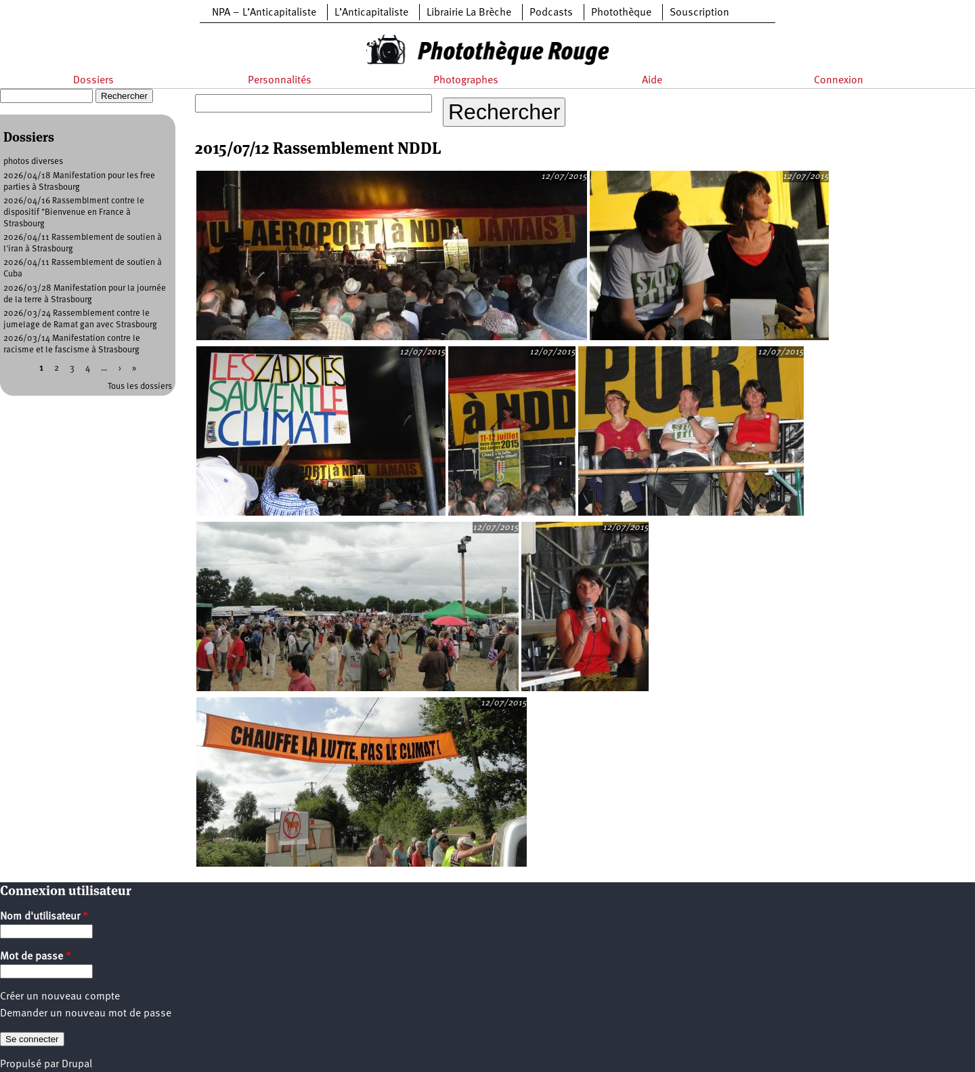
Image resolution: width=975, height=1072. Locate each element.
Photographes (465, 80)
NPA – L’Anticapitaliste (264, 12)
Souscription (699, 12)
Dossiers (93, 80)
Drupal (77, 1064)
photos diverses (33, 161)
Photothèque (621, 12)
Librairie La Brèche (469, 12)
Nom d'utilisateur (44, 916)
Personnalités (279, 80)
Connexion (838, 80)
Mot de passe (35, 956)
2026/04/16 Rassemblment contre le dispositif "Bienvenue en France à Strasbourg (73, 212)
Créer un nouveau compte (60, 996)
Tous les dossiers (140, 386)
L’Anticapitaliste (371, 12)
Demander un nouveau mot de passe (85, 1013)
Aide (652, 80)
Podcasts (551, 12)
